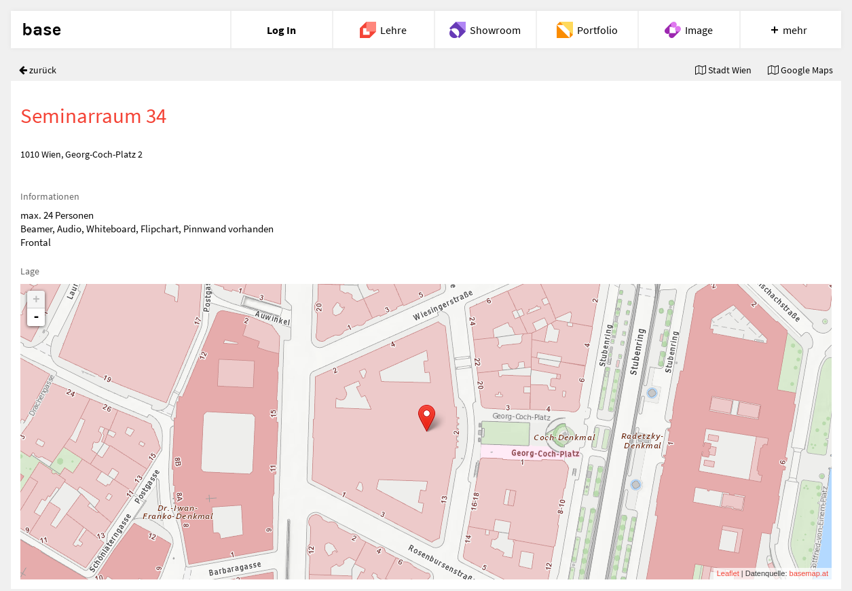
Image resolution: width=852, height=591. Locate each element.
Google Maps (800, 70)
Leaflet (728, 573)
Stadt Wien (723, 70)
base (41, 30)
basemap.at (809, 573)
